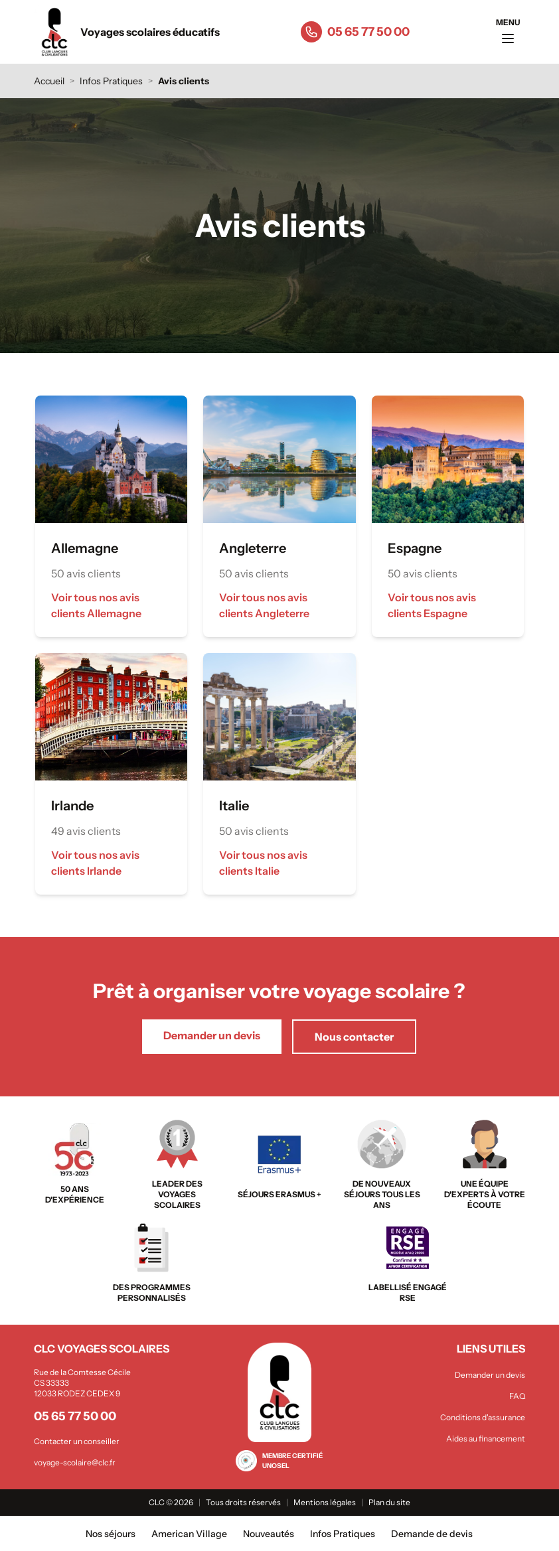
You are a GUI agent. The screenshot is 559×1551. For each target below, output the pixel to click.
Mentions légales (324, 1502)
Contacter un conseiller (77, 1441)
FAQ (517, 1396)
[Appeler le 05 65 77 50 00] (311, 31)
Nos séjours (110, 1534)
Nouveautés (268, 1534)
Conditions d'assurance (482, 1417)
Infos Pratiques (111, 81)
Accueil (49, 81)
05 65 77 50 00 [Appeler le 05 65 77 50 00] (368, 32)
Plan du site (389, 1502)
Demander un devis (211, 1035)
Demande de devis (432, 1534)
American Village (189, 1534)
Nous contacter (354, 1036)
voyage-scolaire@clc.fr (75, 1462)
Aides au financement (485, 1438)
